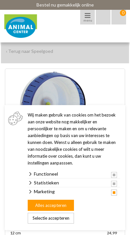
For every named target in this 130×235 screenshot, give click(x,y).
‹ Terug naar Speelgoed (29, 51)
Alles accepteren (50, 205)
